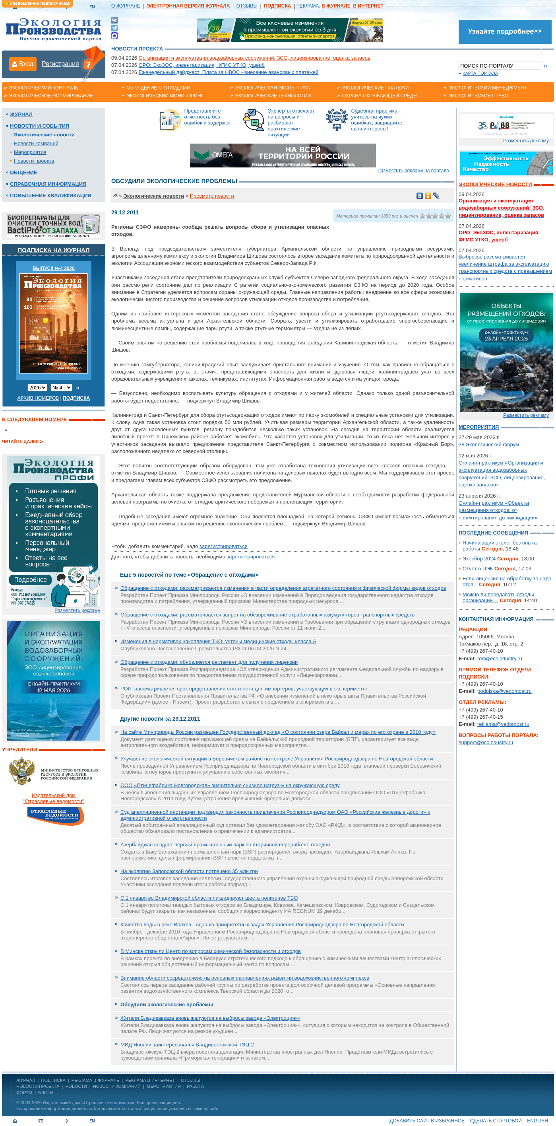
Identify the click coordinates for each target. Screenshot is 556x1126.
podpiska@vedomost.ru (504, 691)
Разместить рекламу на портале (413, 170)
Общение (23, 172)
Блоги (45, 1092)
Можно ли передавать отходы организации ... (498, 597)
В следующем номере (34, 419)
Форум (24, 1092)
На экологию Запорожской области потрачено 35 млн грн (189, 871)
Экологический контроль (43, 88)
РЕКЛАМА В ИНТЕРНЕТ (150, 1080)
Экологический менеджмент (488, 88)
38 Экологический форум (489, 444)
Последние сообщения (493, 533)
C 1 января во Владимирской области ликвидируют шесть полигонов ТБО (209, 898)
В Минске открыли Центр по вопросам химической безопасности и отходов (210, 951)
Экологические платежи (375, 88)
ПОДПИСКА (53, 1080)
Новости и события (39, 126)
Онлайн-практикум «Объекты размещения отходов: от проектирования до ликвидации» (498, 510)
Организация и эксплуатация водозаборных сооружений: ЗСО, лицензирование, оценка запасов (254, 58)
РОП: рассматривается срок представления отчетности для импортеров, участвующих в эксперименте (243, 689)
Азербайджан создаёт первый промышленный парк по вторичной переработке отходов (225, 845)
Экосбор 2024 (479, 559)
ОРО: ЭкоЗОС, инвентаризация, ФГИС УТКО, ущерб (202, 65)
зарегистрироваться (224, 546)
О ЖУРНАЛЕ (125, 6)
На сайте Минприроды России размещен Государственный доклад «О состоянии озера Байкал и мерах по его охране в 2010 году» (278, 732)
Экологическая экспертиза (272, 88)
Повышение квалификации (50, 195)
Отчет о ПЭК (478, 569)
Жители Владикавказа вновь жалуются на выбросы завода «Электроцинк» (210, 1018)
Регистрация (60, 63)
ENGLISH (537, 1121)
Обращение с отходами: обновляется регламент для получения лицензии (209, 662)
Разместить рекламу (77, 610)
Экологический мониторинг (164, 96)
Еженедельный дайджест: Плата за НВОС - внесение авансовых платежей (229, 72)
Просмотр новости (212, 196)
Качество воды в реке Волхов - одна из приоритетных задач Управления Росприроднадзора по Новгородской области (262, 925)
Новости (76, 1086)
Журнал (21, 114)
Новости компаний (36, 143)
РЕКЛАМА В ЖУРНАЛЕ (95, 1080)
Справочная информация (48, 184)
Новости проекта (137, 49)
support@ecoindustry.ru (486, 742)
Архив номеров (38, 398)
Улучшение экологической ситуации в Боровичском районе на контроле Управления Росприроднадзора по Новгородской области (276, 759)
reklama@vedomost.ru (503, 724)
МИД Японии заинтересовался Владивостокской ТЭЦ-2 (187, 1045)
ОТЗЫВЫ (247, 6)
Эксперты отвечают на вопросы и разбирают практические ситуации (291, 123)
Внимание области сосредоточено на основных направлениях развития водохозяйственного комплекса (244, 978)
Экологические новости (44, 135)
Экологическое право (478, 96)
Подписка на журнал (54, 250)
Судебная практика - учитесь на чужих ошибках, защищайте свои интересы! (377, 120)
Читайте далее (20, 441)
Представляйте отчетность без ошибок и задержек (207, 117)
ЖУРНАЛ (25, 1080)
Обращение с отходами (158, 88)
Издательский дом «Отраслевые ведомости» (88, 1102)
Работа (195, 1086)
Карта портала (480, 73)
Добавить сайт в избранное (427, 1121)
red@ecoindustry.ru (499, 658)
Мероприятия (30, 152)
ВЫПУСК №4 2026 (54, 268)
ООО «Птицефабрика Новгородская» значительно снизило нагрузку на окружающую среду (230, 785)
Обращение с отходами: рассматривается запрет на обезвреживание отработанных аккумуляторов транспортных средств (267, 615)
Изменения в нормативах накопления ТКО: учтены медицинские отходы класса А (218, 641)
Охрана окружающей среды (380, 96)
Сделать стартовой (496, 1121)
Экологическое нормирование (51, 96)
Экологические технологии (273, 96)
